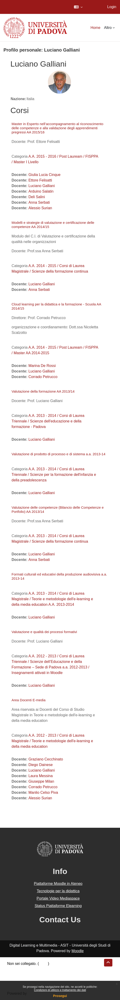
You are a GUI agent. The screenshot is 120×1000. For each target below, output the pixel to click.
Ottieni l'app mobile (23, 980)
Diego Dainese (40, 765)
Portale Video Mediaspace (58, 898)
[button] (78, 7)
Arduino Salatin (41, 191)
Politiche (14, 975)
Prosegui (60, 996)
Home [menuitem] (95, 28)
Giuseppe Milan (41, 781)
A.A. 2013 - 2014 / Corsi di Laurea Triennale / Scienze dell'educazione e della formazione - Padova (48, 421)
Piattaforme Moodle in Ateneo (58, 884)
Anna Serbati (39, 202)
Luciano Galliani (41, 186)
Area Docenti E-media (29, 700)
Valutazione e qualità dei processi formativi (44, 632)
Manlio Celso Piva (43, 792)
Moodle (77, 951)
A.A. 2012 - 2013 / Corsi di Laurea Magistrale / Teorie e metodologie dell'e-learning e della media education (52, 740)
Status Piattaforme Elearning (58, 906)
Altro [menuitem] (108, 28)
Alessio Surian (40, 208)
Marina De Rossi (42, 366)
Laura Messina (40, 776)
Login (111, 7)
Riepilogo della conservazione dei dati (38, 969)
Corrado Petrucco (42, 377)
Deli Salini (36, 197)
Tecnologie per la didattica (58, 891)
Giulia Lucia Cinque (44, 175)
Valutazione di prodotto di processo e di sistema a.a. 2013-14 (58, 454)
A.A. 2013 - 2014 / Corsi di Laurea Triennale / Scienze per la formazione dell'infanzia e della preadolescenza (54, 474)
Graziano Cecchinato (45, 759)
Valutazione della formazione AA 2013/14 (43, 391)
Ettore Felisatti (40, 180)
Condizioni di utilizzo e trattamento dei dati (60, 990)
